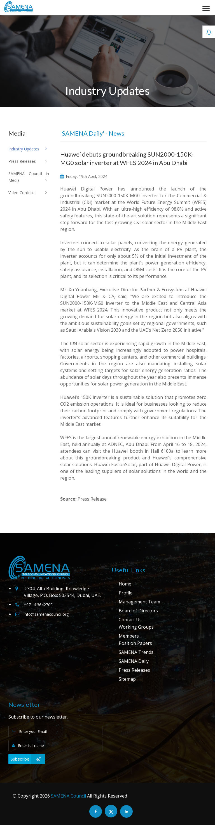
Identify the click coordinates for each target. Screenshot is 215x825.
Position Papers (135, 643)
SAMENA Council (68, 796)
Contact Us (130, 620)
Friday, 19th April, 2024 (83, 176)
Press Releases (134, 670)
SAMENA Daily (134, 661)
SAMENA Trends (136, 652)
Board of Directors (138, 611)
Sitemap (127, 679)
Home (125, 584)
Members (129, 636)
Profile (125, 593)
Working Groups (136, 627)
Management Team (139, 602)
